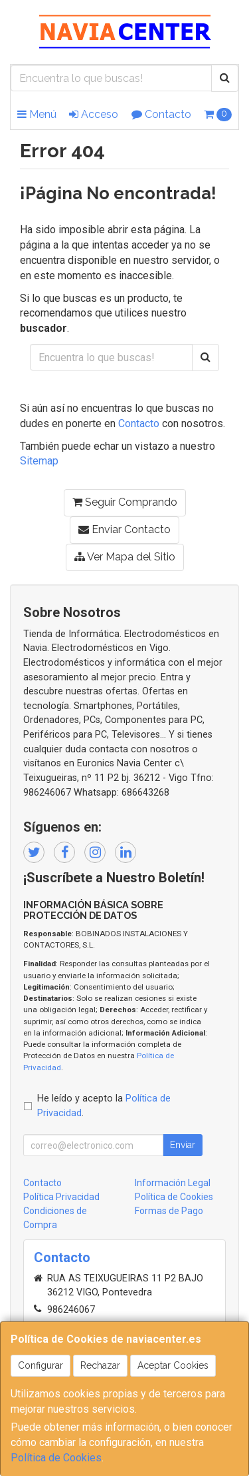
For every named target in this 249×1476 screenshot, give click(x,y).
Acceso (93, 114)
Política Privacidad (61, 1196)
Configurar (40, 1365)
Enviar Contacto (124, 529)
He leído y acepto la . (104, 1106)
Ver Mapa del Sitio (124, 556)
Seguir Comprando (124, 502)
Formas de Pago (169, 1210)
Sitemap (39, 460)
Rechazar (100, 1365)
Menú (36, 114)
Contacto (161, 114)
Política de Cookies (56, 1457)
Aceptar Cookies (172, 1365)
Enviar (182, 1144)
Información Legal (172, 1182)
